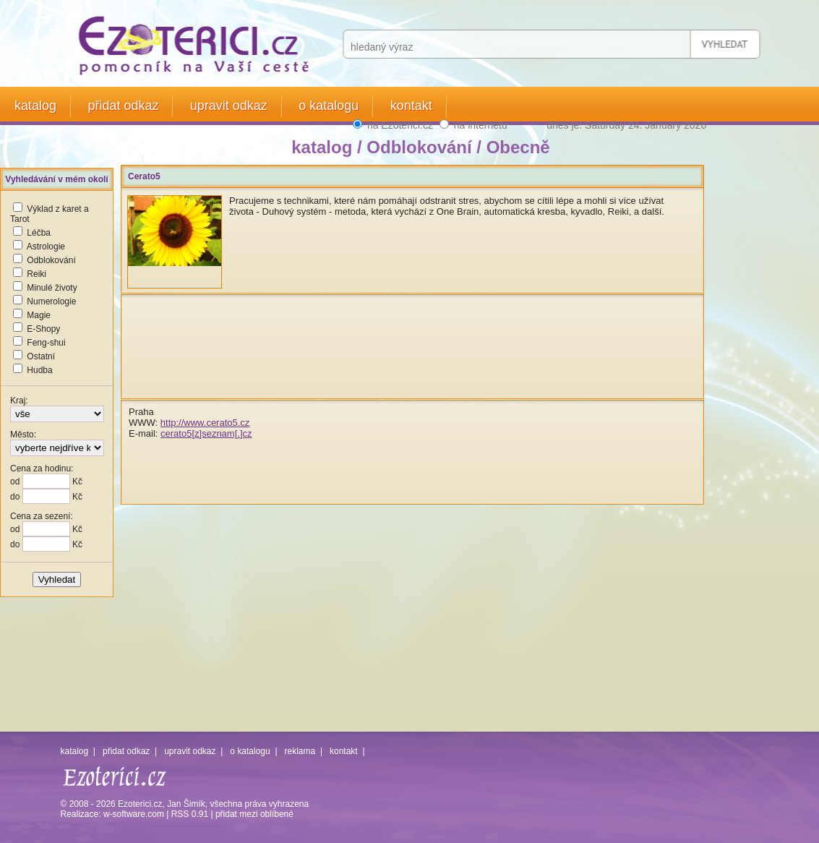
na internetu (480, 125)
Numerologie (51, 301)
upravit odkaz (228, 105)
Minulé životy (52, 288)
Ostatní (41, 356)
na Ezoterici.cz (400, 125)
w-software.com (133, 814)
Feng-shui (46, 343)
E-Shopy (43, 329)
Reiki (36, 274)
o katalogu (329, 105)
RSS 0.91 (189, 814)
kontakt (411, 105)
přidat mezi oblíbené (254, 814)
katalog (35, 105)
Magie (39, 315)
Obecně (518, 147)
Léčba (39, 233)
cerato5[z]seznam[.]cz (206, 433)
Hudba (39, 370)
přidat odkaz (122, 105)
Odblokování (51, 260)
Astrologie (46, 246)
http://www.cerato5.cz (205, 422)
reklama (300, 751)
